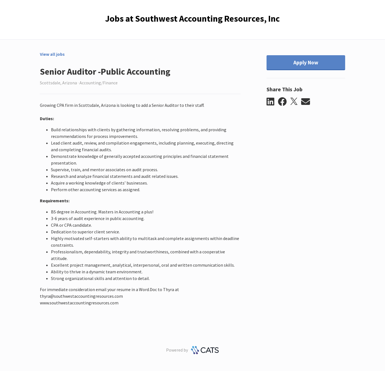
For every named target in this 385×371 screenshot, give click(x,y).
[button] (272, 102)
